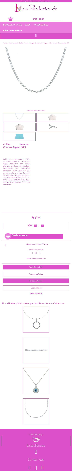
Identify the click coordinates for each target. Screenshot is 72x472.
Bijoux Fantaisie (12, 24)
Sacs (28, 24)
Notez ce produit (36, 293)
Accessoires (41, 24)
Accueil (5, 43)
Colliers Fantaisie (24, 43)
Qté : (31, 225)
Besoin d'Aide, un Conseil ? (36, 258)
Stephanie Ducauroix (36, 43)
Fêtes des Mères (12, 30)
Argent (46, 43)
